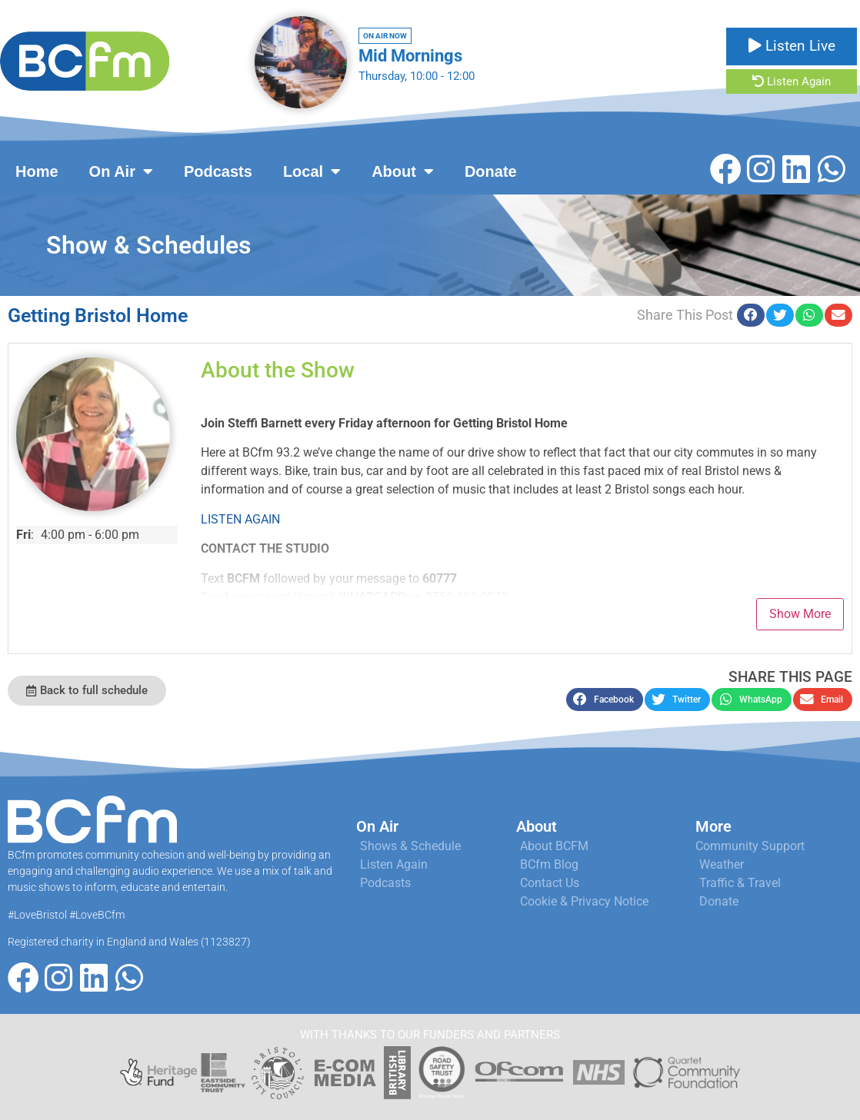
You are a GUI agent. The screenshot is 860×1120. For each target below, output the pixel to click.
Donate (491, 171)
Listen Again (791, 81)
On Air (121, 171)
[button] (751, 315)
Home (36, 171)
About (403, 171)
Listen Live (791, 46)
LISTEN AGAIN (240, 519)
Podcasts (218, 171)
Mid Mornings (410, 55)
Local (312, 171)
